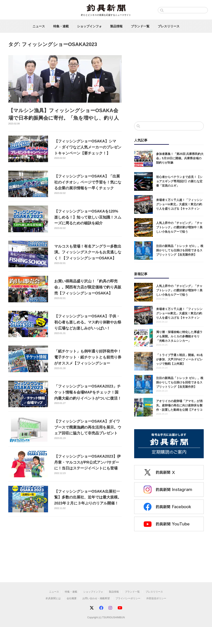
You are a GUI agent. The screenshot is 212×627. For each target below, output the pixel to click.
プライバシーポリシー (128, 598)
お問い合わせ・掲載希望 (96, 598)
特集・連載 (61, 26)
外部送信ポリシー (156, 598)
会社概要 (72, 598)
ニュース (39, 26)
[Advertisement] (169, 84)
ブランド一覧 (140, 26)
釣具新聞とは (53, 598)
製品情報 (116, 26)
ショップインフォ (89, 26)
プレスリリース (168, 26)
